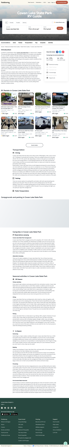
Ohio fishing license (20, 325)
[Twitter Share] (60, 52)
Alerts (14, 42)
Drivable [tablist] (11, 22)
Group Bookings (22, 422)
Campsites (42, 42)
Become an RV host (40, 422)
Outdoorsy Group (5, 435)
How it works (56, 422)
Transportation (28, 42)
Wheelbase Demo (40, 424)
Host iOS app (39, 432)
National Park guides (23, 430)
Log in (49, 2)
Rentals (20, 42)
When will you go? (33, 28)
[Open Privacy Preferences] (37, 445)
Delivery (20, 427)
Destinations (39, 2)
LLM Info (55, 432)
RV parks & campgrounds (24, 438)
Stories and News (5, 430)
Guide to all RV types (23, 440)
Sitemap (46, 445)
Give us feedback (57, 430)
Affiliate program (40, 427)
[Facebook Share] (57, 52)
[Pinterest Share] (63, 52)
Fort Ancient (45, 382)
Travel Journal (31, 2)
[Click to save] (14, 94)
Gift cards (20, 424)
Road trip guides (22, 435)
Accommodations (5, 42)
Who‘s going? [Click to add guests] (47, 28)
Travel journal (4, 432)
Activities (50, 42)
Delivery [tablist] (24, 22)
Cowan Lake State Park (22, 52)
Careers (3, 427)
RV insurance (39, 430)
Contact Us (55, 427)
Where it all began (5, 422)
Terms (25, 445)
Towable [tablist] (18, 22)
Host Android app (40, 435)
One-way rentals (22, 432)
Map (36, 42)
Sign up (53, 2)
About (2, 424)
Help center (56, 424)
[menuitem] (31, 2)
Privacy (29, 445)
